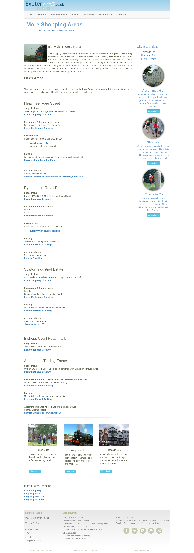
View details (35, 471)
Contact (32, 550)
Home (42, 14)
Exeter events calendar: (80, 521)
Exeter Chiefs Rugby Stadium (45, 231)
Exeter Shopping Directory (37, 114)
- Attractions (30, 527)
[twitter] (44, 8)
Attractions (89, 14)
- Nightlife (29, 532)
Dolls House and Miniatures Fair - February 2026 (83, 529)
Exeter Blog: (85, 536)
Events (75, 14)
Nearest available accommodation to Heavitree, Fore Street (55, 176)
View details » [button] (153, 111)
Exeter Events (148, 59)
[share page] (151, 531)
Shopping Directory (34, 500)
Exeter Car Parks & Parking (38, 244)
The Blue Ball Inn (34, 324)
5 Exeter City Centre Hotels (75, 539)
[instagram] (49, 8)
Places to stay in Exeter (37, 518)
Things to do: (32, 523)
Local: (28, 537)
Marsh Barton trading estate (101, 56)
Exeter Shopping (32, 490)
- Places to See (31, 529)
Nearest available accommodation (42, 413)
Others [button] (121, 14)
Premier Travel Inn (34, 258)
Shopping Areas (32, 493)
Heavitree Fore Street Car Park (39, 160)
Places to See (148, 55)
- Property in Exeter (33, 541)
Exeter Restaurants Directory (38, 128)
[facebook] (39, 8)
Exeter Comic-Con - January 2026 (77, 527)
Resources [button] (105, 14)
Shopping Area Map (34, 496)
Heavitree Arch (39, 143)
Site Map (48, 550)
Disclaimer (40, 550)
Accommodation (59, 14)
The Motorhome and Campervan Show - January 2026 (86, 524)
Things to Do (148, 52)
